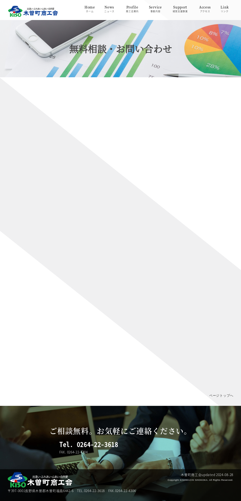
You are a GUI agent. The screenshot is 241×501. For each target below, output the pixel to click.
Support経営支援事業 (180, 9)
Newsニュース (109, 9)
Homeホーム (89, 9)
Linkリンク (225, 9)
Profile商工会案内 (132, 9)
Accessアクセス (205, 9)
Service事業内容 (155, 9)
